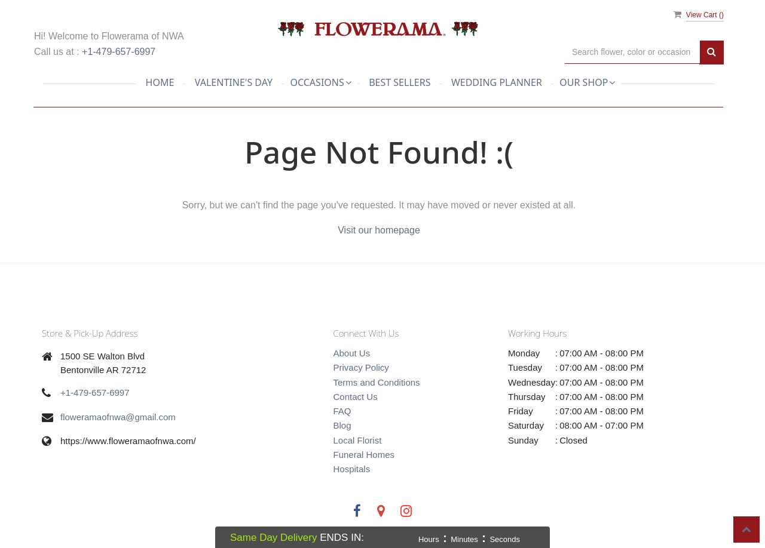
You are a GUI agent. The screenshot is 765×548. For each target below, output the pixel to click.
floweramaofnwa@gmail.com (118, 417)
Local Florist (357, 440)
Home (160, 82)
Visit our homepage (379, 230)
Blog (342, 425)
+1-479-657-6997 (118, 52)
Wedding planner (496, 82)
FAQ (342, 411)
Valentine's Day (234, 82)
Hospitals (352, 469)
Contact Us (355, 397)
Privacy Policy (361, 367)
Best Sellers (399, 82)
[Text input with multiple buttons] (632, 52)
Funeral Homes (364, 455)
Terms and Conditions (376, 382)
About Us (352, 353)
